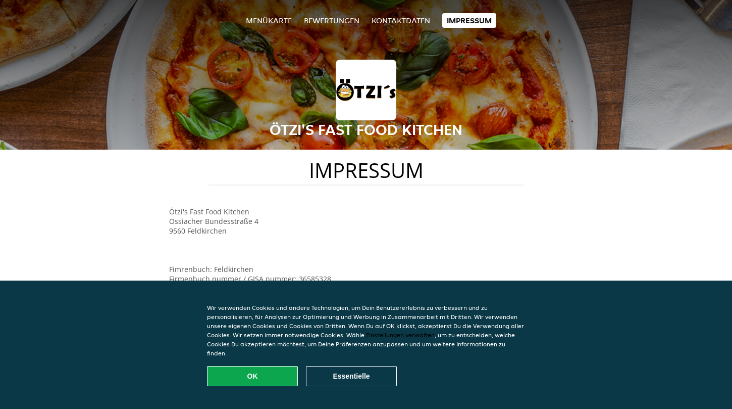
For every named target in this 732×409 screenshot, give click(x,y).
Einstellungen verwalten (400, 335)
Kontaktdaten (401, 20)
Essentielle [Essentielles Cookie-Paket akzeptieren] (351, 376)
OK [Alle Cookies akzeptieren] (252, 376)
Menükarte (269, 20)
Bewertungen (331, 20)
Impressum (469, 20)
